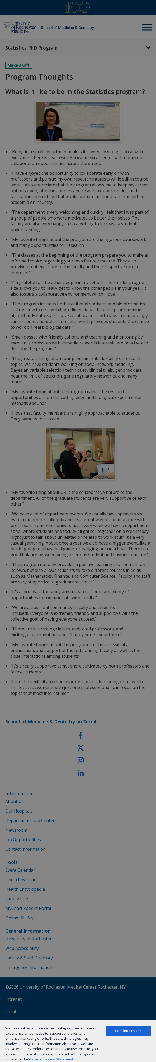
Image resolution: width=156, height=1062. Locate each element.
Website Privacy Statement (50, 1059)
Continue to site (128, 1030)
